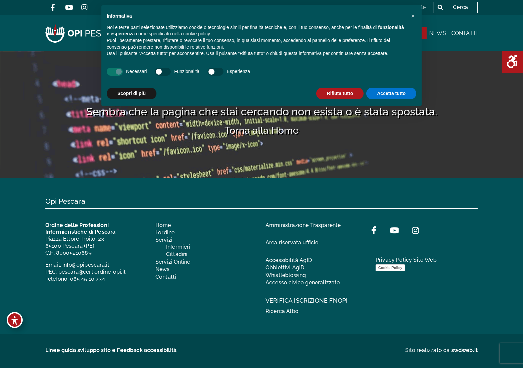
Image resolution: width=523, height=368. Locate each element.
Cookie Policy (390, 268)
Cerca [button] (451, 7)
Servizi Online (172, 262)
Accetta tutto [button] (391, 93)
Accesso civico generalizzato (303, 282)
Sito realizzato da (441, 350)
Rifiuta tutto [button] (340, 93)
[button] (413, 16)
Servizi (163, 240)
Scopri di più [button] (131, 93)
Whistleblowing (286, 275)
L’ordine (164, 232)
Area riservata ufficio (292, 242)
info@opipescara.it (85, 265)
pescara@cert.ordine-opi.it (92, 272)
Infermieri (178, 247)
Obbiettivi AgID (285, 267)
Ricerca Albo (282, 311)
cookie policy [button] (196, 33)
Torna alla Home (261, 130)
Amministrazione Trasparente (303, 225)
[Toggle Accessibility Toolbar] (15, 320)
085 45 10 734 (87, 279)
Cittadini (176, 254)
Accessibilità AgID (289, 260)
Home (163, 225)
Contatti (464, 33)
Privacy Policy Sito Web (406, 260)
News (437, 33)
